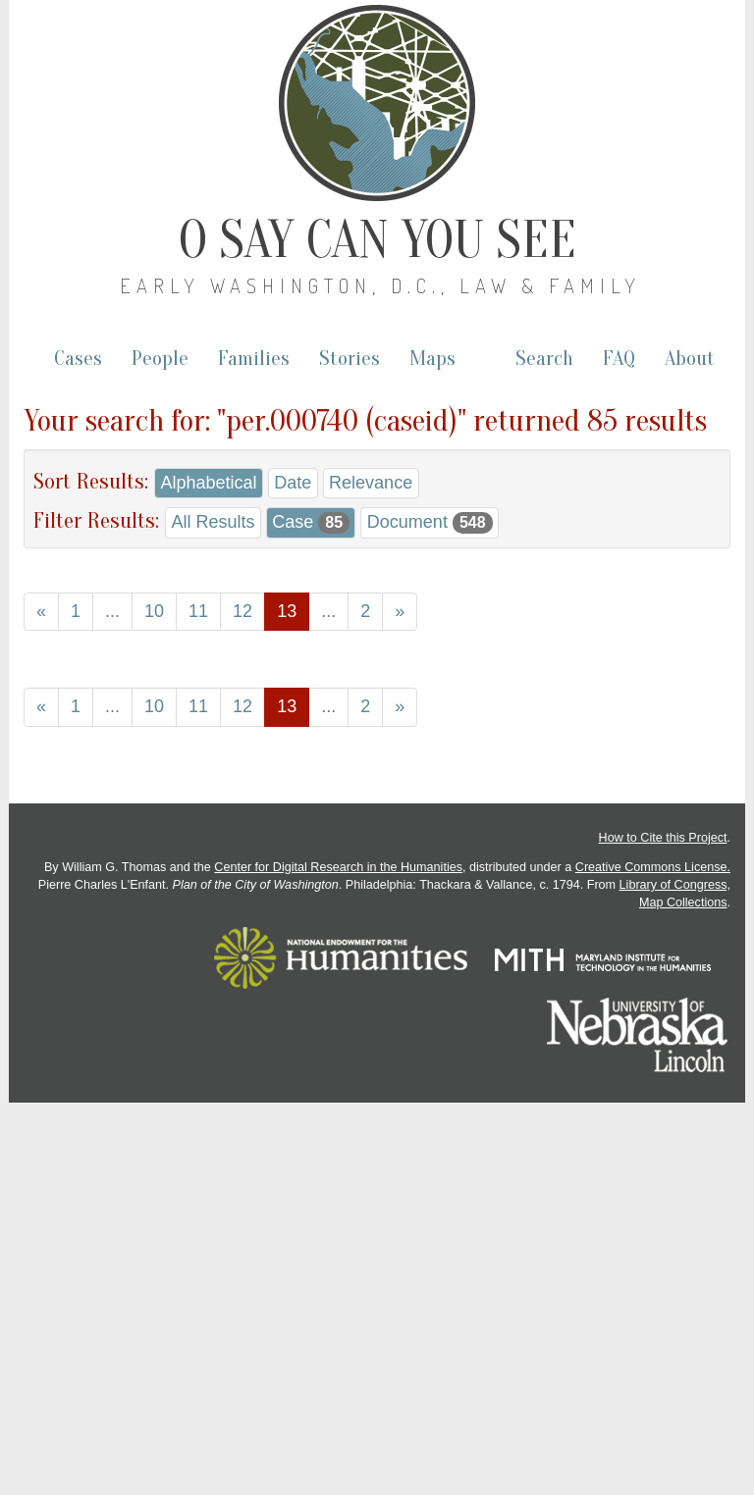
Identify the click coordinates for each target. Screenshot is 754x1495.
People (160, 358)
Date (292, 482)
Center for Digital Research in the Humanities (338, 867)
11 (198, 611)
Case (311, 523)
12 (242, 611)
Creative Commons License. (652, 867)
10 (154, 611)
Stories (349, 358)
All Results (212, 522)
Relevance (370, 482)
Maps (432, 358)
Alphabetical (208, 482)
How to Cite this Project (663, 838)
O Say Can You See (377, 240)
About (690, 358)
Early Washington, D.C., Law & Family (380, 285)
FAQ (619, 358)
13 (286, 611)
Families (254, 358)
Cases (78, 358)
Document (430, 523)
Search (544, 358)
